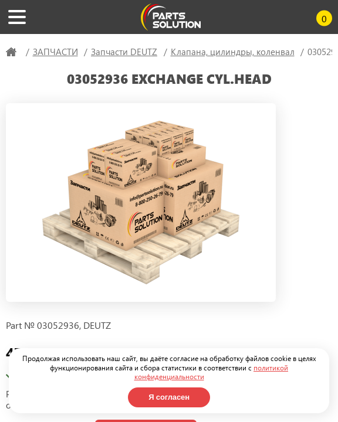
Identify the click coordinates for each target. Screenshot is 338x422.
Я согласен (169, 397)
